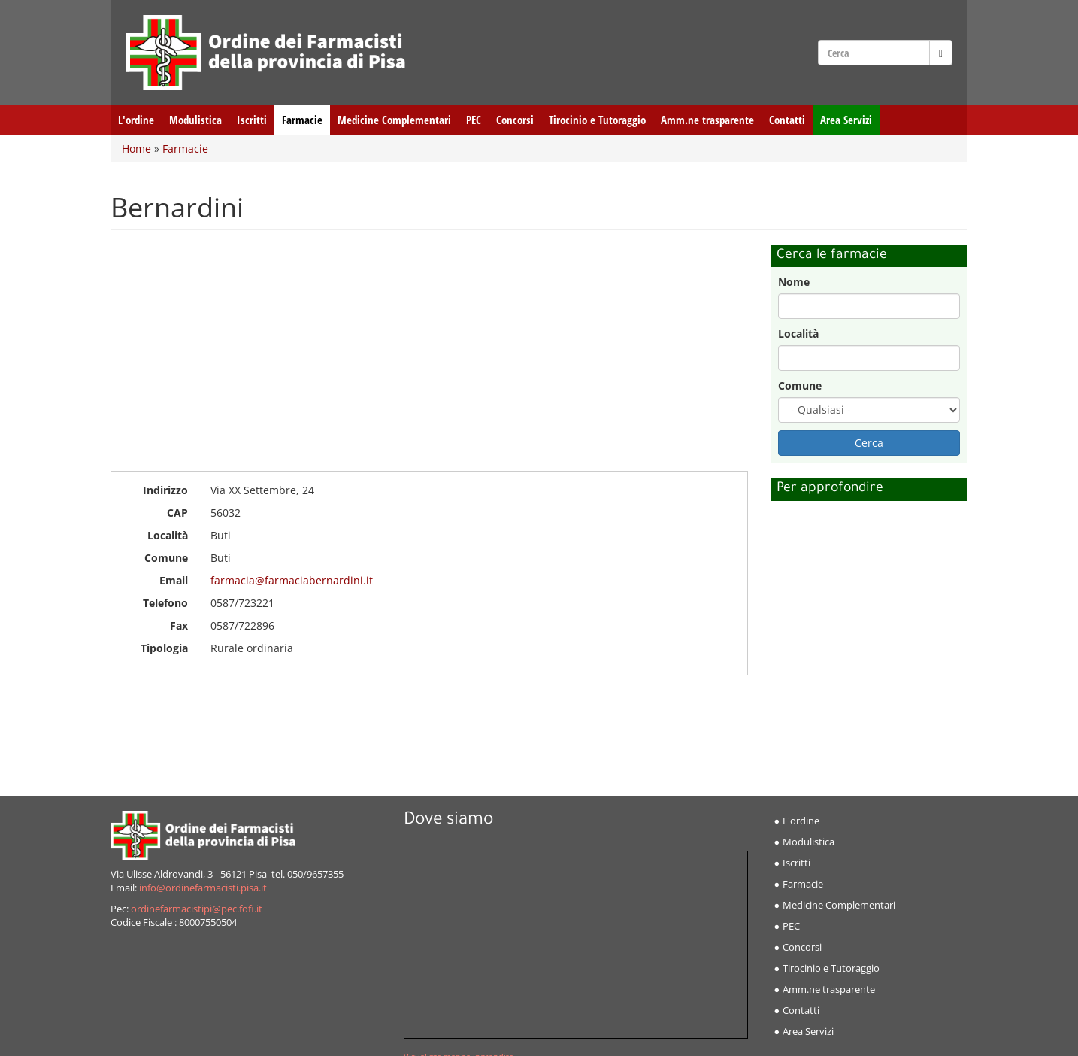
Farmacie (302, 120)
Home (136, 148)
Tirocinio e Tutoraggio (597, 120)
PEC (473, 120)
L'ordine (136, 120)
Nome (794, 282)
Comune (800, 385)
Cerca (869, 442)
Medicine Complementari (394, 120)
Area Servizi (846, 120)
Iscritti (252, 120)
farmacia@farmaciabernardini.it (291, 580)
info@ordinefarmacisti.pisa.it (203, 888)
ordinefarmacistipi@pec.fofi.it (196, 909)
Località (798, 333)
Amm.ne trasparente (707, 120)
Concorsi (515, 120)
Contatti (787, 120)
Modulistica (195, 120)
